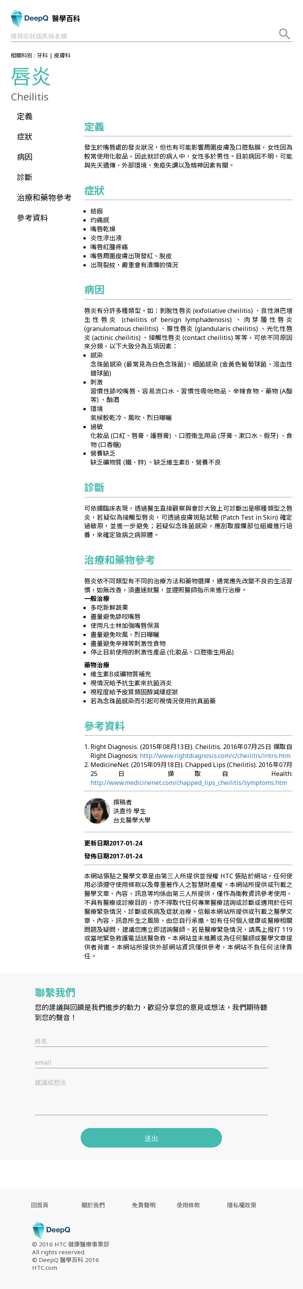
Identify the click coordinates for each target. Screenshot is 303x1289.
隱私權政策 (241, 1205)
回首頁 (40, 1205)
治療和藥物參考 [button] (44, 197)
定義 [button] (24, 116)
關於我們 (93, 1205)
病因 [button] (24, 157)
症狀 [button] (24, 136)
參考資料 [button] (32, 218)
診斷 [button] (24, 177)
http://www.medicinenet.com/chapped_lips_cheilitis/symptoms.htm (188, 782)
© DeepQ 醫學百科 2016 (65, 1260)
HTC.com (44, 1267)
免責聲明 (143, 1205)
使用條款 (188, 1205)
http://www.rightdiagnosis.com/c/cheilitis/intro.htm (215, 755)
